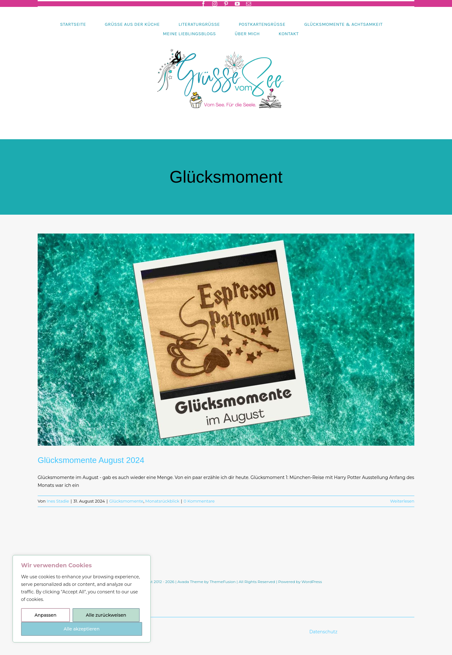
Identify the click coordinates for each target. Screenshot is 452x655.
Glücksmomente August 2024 (91, 460)
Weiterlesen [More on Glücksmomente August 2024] (402, 501)
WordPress (312, 581)
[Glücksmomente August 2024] (226, 340)
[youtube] (237, 3)
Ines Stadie (58, 501)
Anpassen (45, 615)
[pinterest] (226, 3)
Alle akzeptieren (82, 629)
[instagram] (214, 3)
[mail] (248, 3)
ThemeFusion (222, 581)
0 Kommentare (199, 501)
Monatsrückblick (162, 501)
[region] (82, 598)
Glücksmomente (126, 501)
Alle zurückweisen (106, 615)
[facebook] (203, 3)
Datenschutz (323, 632)
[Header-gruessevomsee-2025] (226, 40)
